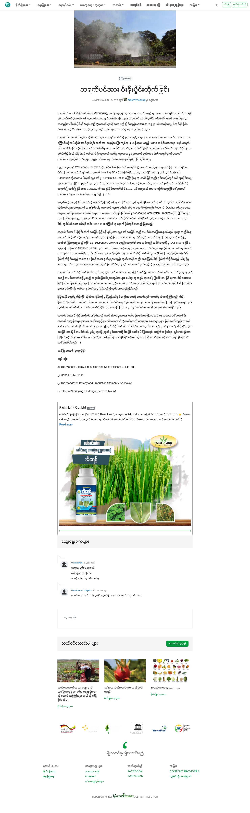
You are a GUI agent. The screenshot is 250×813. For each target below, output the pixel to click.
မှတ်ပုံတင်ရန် (239, 4)
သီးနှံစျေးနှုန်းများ (175, 5)
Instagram (135, 776)
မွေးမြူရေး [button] (45, 5)
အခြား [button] (195, 5)
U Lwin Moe (76, 563)
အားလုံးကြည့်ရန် (177, 643)
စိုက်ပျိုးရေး (49, 771)
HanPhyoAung (134, 100)
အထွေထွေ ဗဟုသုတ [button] (93, 5)
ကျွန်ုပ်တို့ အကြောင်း (181, 776)
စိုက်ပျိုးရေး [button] (24, 5)
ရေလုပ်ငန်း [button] (66, 5)
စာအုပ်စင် (135, 5)
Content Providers (184, 771)
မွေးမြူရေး (49, 776)
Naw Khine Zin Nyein (81, 590)
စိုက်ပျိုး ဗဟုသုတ (125, 78)
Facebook (135, 771)
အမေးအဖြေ (153, 5)
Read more (66, 424)
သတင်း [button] (118, 5)
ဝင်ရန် (226, 4)
